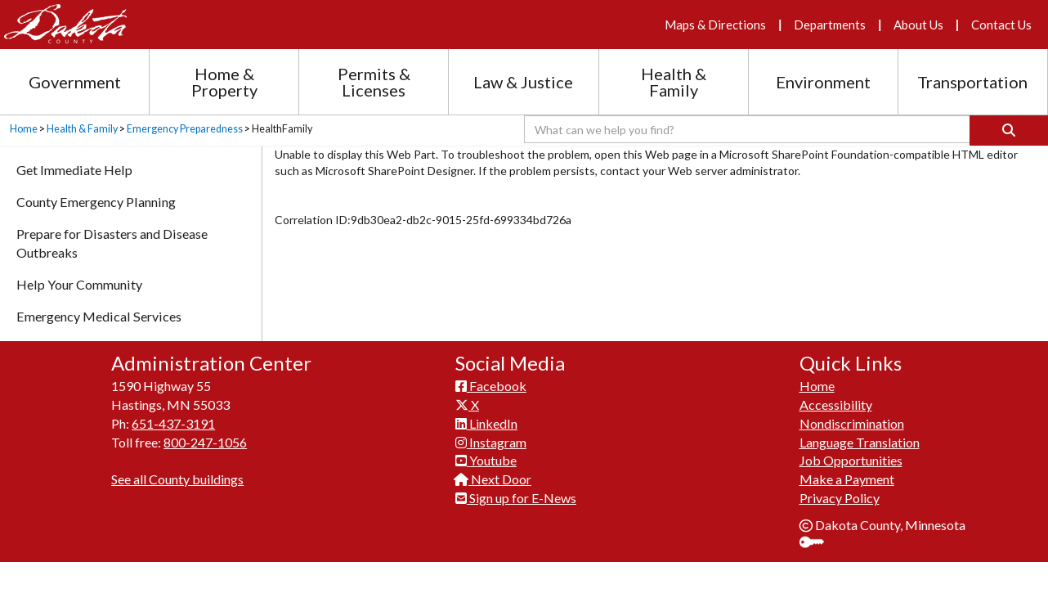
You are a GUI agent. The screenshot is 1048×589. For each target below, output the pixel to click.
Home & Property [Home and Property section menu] (224, 82)
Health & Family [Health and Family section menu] (673, 82)
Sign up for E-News (515, 498)
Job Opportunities (850, 460)
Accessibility (835, 404)
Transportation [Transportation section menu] (972, 82)
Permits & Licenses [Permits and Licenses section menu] (374, 82)
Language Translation (859, 442)
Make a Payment (846, 479)
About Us (918, 24)
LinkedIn (486, 423)
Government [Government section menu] (75, 82)
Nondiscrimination (851, 423)
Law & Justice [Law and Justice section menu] (523, 82)
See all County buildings (177, 479)
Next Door (493, 479)
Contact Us (1001, 24)
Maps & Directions (715, 24)
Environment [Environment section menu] (823, 82)
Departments (830, 24)
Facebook (490, 385)
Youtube (486, 460)
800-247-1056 (205, 442)
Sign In (817, 543)
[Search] (1009, 130)
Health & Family (82, 129)
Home (24, 129)
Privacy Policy (839, 498)
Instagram (490, 442)
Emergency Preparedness (185, 129)
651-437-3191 (173, 423)
